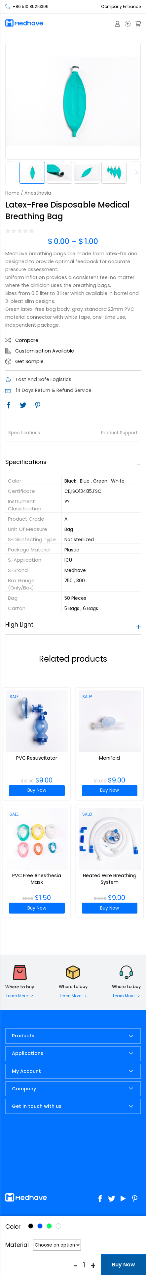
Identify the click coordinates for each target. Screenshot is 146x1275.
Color (12, 1227)
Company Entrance (121, 6)
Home (12, 193)
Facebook (8, 405)
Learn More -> (19, 996)
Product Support (119, 433)
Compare (26, 340)
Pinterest (37, 405)
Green (49, 1226)
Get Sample (29, 361)
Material (17, 1245)
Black (30, 1226)
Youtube (123, 1198)
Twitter (23, 405)
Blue (40, 1226)
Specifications (24, 433)
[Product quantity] (84, 1264)
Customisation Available (44, 351)
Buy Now (36, 790)
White (58, 1226)
